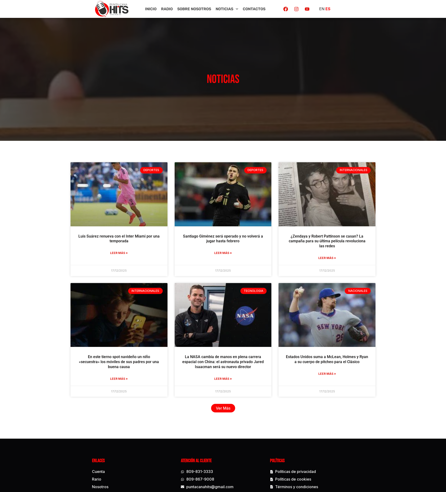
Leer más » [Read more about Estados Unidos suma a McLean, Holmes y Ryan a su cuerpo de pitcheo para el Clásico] (333, 380)
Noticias (227, 9)
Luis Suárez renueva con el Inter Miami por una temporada (125, 245)
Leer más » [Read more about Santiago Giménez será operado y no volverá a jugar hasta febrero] (229, 259)
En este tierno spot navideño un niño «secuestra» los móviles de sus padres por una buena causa (126, 368)
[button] (230, 414)
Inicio (151, 9)
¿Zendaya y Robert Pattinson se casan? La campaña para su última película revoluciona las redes (333, 247)
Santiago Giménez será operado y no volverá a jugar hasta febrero (229, 245)
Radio (167, 9)
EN (321, 8)
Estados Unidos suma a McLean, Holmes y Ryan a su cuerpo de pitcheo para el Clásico (334, 365)
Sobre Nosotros (194, 9)
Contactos (254, 9)
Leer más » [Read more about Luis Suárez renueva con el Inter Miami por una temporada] (125, 259)
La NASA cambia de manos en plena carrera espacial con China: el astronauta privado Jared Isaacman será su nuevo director (229, 368)
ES (327, 8)
